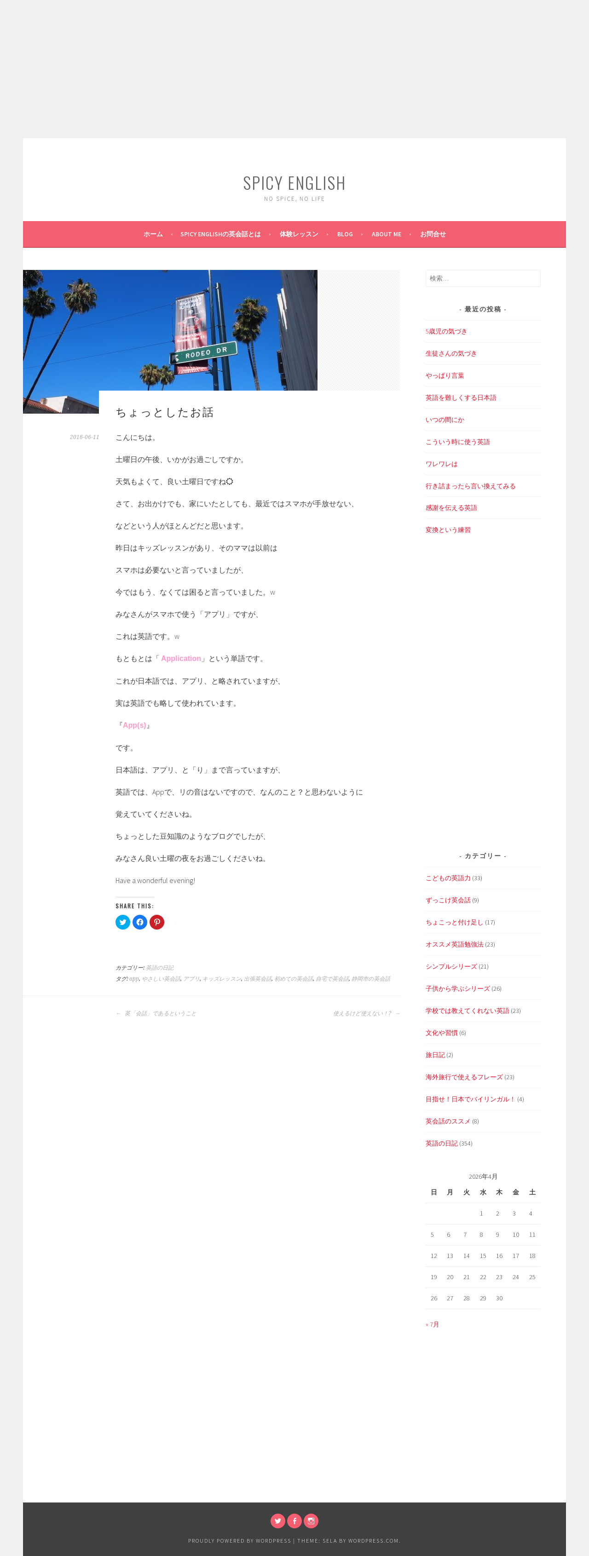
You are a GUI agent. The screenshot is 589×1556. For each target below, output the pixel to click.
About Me (386, 234)
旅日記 (435, 1055)
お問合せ (433, 234)
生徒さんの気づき (451, 353)
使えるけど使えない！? (366, 1013)
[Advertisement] (294, 69)
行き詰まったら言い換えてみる (471, 486)
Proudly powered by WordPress (239, 1540)
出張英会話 (257, 979)
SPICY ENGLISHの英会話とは (220, 234)
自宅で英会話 (332, 979)
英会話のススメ (448, 1121)
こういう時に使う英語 (458, 442)
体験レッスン (299, 234)
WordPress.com (373, 1540)
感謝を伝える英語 (451, 507)
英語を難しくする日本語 (461, 397)
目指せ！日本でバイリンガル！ (471, 1099)
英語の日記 (159, 968)
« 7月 (432, 1324)
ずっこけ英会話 (448, 900)
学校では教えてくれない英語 (467, 1010)
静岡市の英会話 (371, 979)
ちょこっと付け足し (455, 922)
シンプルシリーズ (451, 966)
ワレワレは (442, 464)
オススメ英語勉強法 (455, 944)
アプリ (191, 979)
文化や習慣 (442, 1033)
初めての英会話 (293, 979)
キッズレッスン (221, 979)
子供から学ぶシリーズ (458, 988)
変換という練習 (448, 530)
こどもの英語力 (448, 878)
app (134, 979)
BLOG (345, 234)
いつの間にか (445, 419)
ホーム (153, 234)
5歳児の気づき (447, 331)
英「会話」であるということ (155, 1013)
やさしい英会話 (161, 979)
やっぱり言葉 (445, 375)
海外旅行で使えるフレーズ (464, 1077)
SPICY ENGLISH (294, 182)
